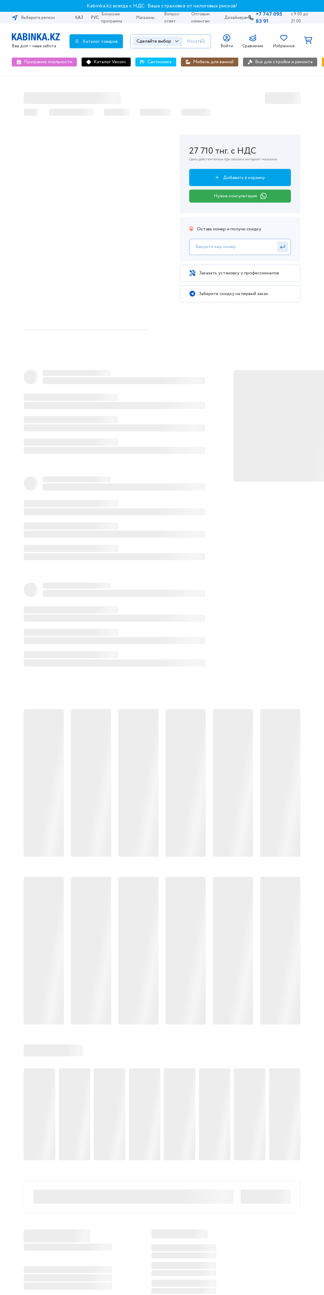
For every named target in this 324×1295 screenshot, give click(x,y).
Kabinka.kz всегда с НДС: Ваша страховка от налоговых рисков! (162, 6)
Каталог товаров (96, 41)
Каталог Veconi (110, 61)
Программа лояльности (48, 61)
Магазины (145, 18)
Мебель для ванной (213, 61)
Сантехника (159, 61)
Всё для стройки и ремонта (283, 61)
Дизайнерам (236, 18)
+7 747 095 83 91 (269, 18)
